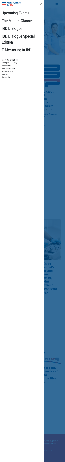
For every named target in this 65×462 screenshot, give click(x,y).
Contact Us (6, 77)
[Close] (41, 4)
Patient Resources (8, 69)
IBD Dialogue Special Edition (18, 39)
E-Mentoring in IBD (16, 50)
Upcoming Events (15, 13)
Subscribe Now (7, 71)
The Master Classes (18, 20)
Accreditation (6, 66)
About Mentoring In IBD (10, 60)
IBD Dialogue (12, 28)
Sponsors (5, 74)
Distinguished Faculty (9, 63)
